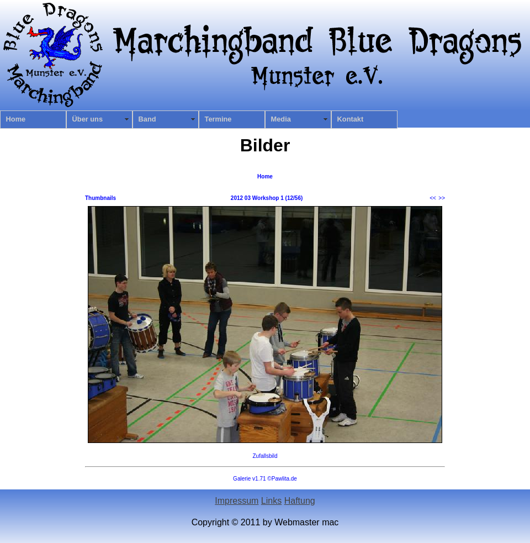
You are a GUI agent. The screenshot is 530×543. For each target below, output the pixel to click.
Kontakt (350, 119)
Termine (218, 119)
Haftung (299, 500)
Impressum (236, 500)
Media (281, 119)
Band (147, 119)
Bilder (265, 145)
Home (16, 119)
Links (271, 500)
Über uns (87, 119)
